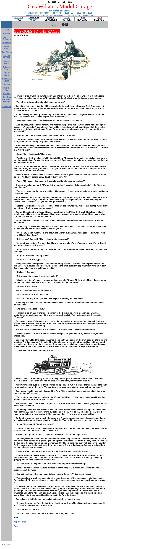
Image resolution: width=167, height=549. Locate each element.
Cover (17, 526)
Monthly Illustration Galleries (62, 15)
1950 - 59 (69, 13)
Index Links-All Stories (84, 15)
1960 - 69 (81, 13)
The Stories (65, 11)
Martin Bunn (6, 47)
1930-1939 (45, 13)
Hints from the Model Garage (6, 99)
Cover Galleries (7, 38)
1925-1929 (32, 13)
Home (6, 30)
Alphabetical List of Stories (37, 15)
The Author (54, 11)
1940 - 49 (57, 13)
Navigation (6, 107)
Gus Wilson (6, 52)
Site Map (6, 33)
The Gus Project (6, 57)
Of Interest (6, 43)
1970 (90, 13)
